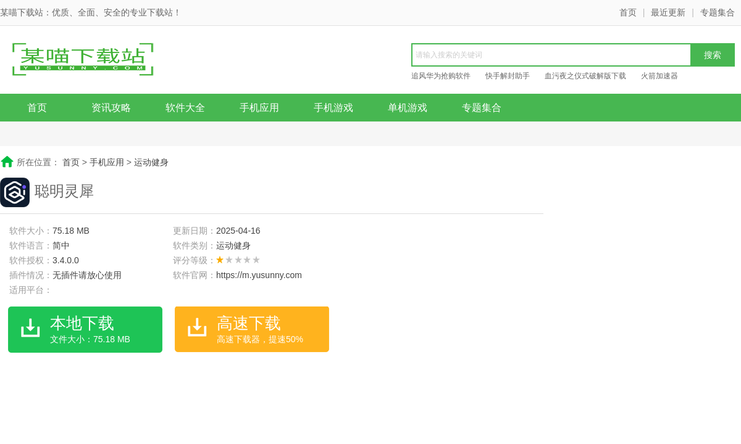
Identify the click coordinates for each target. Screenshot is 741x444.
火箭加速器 (659, 76)
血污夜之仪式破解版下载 (585, 76)
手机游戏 (333, 107)
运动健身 (151, 162)
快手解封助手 (507, 76)
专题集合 (717, 12)
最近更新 (668, 12)
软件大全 (185, 107)
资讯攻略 (111, 107)
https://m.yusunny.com (259, 275)
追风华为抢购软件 (441, 76)
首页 (628, 12)
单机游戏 (407, 107)
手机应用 (259, 107)
